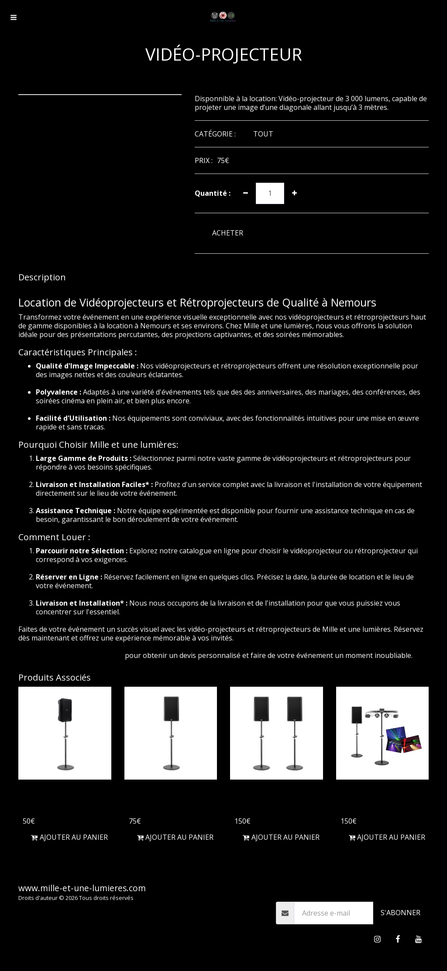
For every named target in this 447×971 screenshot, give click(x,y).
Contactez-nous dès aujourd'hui (70, 655)
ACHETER (227, 233)
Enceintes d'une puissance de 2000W (275, 800)
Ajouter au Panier (69, 837)
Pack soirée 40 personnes (369, 800)
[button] (13, 17)
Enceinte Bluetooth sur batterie (62, 800)
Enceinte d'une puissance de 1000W (170, 800)
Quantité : (212, 193)
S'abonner (400, 912)
